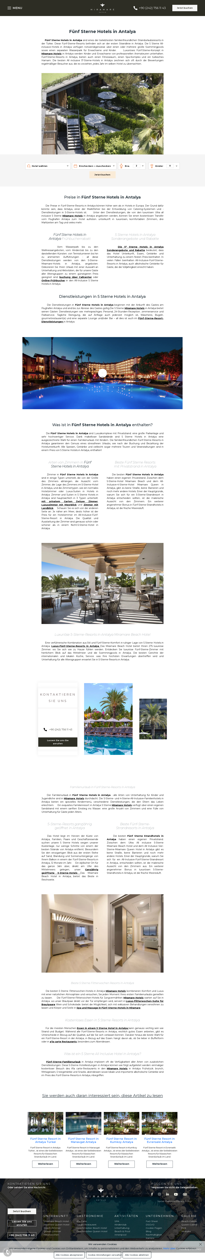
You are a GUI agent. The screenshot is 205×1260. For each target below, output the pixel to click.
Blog (148, 1231)
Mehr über (169, 1248)
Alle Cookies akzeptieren (69, 1255)
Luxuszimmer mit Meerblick (59, 504)
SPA (117, 1221)
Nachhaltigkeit (154, 1234)
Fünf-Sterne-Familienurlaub (63, 1061)
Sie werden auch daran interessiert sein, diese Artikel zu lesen (102, 1095)
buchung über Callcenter (75, 277)
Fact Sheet (152, 1221)
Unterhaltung (122, 1228)
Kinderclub (121, 1224)
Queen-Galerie (189, 1224)
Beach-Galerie (189, 1221)
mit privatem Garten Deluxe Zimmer (69, 501)
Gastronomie (90, 1216)
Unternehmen (160, 1216)
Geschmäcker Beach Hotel (92, 1228)
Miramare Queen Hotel (56, 1224)
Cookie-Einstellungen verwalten (104, 1255)
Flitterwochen (51, 1234)
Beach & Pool (122, 1231)
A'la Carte (82, 1221)
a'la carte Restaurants (63, 1041)
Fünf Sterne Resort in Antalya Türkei (45, 1140)
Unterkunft (56, 1216)
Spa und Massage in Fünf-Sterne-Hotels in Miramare (108, 1007)
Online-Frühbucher (53, 280)
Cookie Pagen (154, 1228)
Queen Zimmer (52, 1231)
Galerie (189, 1216)
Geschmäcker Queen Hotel (92, 1231)
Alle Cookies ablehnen (137, 1255)
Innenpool (120, 1234)
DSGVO (150, 1224)
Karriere (150, 1238)
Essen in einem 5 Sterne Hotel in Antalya (103, 1028)
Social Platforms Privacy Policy (174, 1201)
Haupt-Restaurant (86, 1224)
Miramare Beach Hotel (56, 1221)
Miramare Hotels (51, 53)
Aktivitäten (127, 1216)
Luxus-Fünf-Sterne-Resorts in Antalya (75, 646)
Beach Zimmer (52, 1228)
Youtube (186, 1231)
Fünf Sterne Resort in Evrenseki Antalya (159, 1140)
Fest (183, 1228)
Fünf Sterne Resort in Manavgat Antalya (83, 1140)
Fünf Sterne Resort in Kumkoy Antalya (121, 1140)
